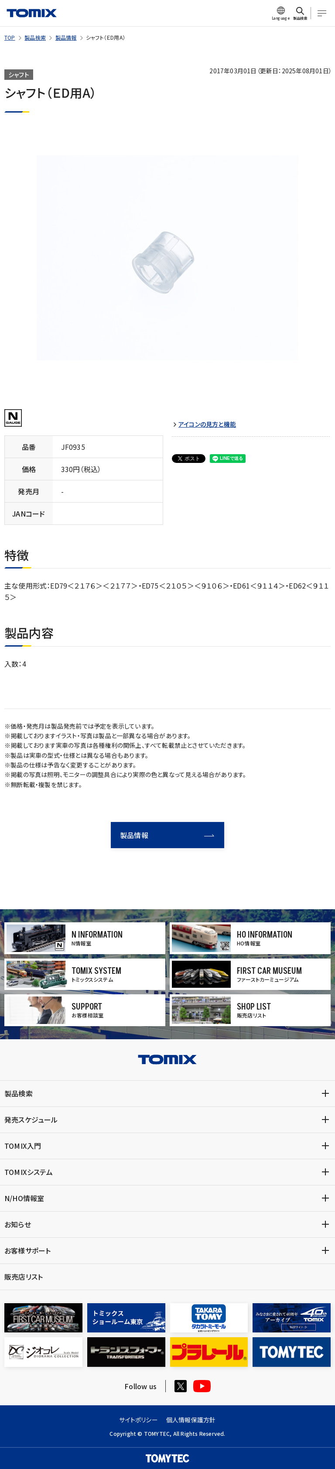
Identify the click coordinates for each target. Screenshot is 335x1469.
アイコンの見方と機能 (207, 424)
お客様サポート (27, 1250)
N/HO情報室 (24, 1198)
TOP (9, 37)
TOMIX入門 (22, 1145)
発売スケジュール (31, 1119)
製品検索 (35, 37)
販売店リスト (23, 1276)
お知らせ (17, 1224)
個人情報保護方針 (191, 1419)
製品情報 (66, 37)
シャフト (18, 74)
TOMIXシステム (28, 1172)
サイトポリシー (138, 1419)
